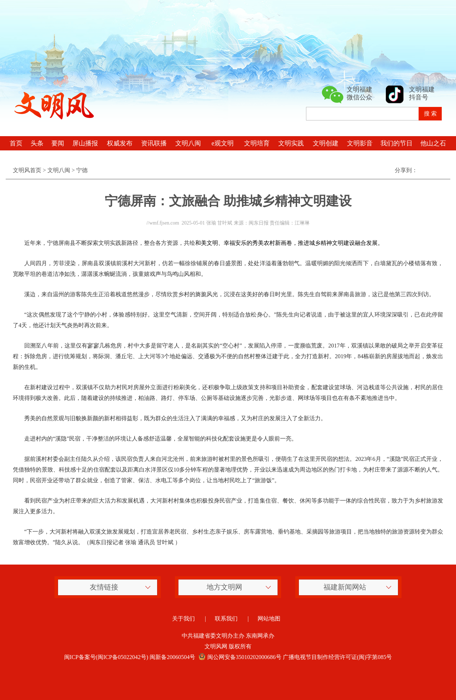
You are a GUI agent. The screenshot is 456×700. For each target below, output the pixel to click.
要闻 (57, 143)
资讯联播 (154, 143)
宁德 (82, 170)
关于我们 (183, 619)
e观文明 (223, 143)
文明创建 (325, 143)
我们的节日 (396, 143)
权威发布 (120, 143)
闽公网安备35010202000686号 (239, 657)
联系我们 (226, 619)
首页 (16, 143)
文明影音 (360, 143)
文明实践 (291, 143)
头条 (37, 143)
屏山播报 (85, 143)
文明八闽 (188, 143)
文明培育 (257, 143)
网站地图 (269, 619)
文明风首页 (27, 170)
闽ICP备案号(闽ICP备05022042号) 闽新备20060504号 (129, 657)
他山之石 (433, 143)
